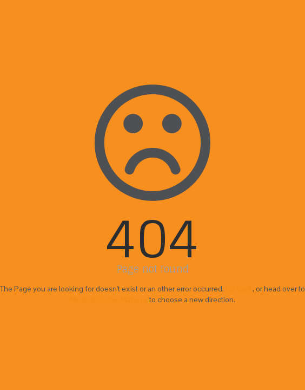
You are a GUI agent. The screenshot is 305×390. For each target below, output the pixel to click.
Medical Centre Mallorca (109, 299)
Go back (239, 289)
